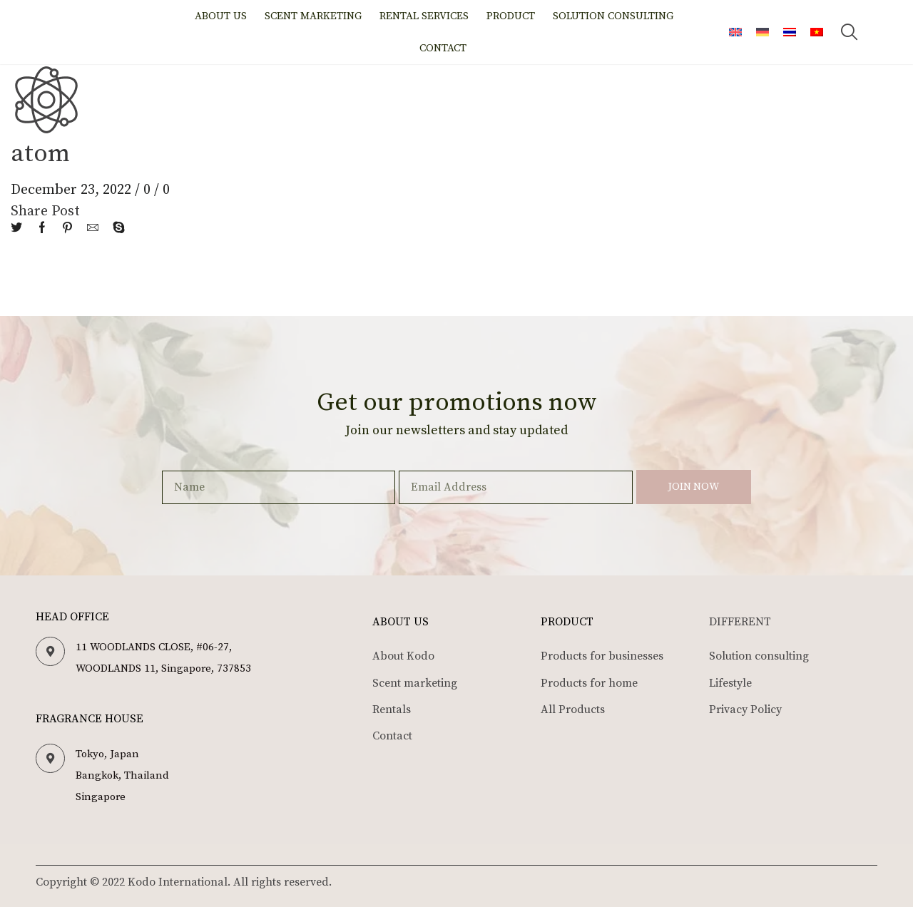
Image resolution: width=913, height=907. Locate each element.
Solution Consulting (613, 16)
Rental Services (424, 16)
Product (510, 16)
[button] (849, 32)
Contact (442, 48)
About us (221, 16)
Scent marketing (313, 16)
